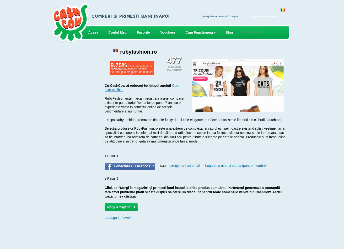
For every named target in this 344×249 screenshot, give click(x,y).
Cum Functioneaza (200, 32)
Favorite (143, 32)
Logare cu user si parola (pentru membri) (235, 166)
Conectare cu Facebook (263, 16)
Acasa (93, 32)
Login (234, 16)
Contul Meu (117, 32)
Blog (229, 32)
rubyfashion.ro (138, 52)
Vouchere (167, 32)
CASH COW (71, 23)
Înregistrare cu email (215, 16)
